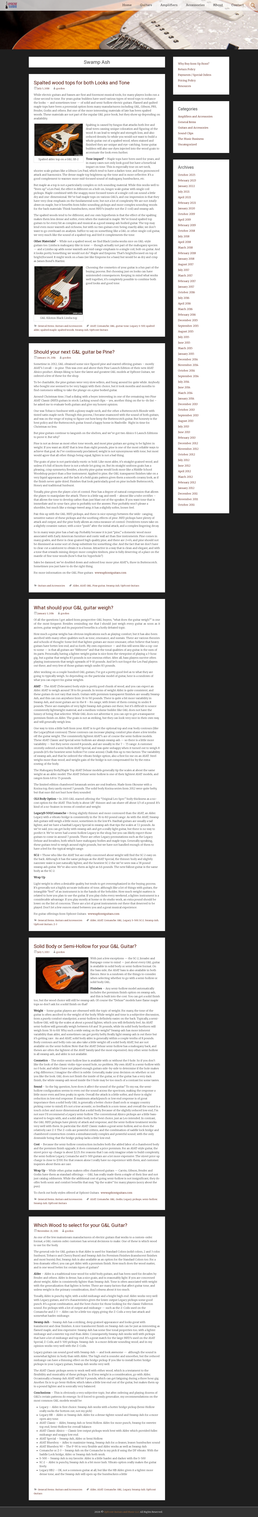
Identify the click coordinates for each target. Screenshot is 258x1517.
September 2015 (188, 325)
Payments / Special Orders (194, 74)
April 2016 (184, 303)
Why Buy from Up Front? (193, 63)
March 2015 (185, 348)
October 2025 (186, 174)
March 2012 (185, 476)
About (218, 5)
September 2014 (188, 376)
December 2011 (188, 493)
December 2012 (188, 443)
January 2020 (186, 208)
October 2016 (186, 292)
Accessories (195, 5)
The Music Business (191, 138)
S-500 (142, 325)
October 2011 (186, 504)
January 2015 (186, 353)
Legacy (134, 325)
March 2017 (185, 275)
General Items (46, 325)
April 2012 (184, 471)
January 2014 (186, 398)
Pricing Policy (187, 80)
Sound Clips (185, 133)
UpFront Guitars (98, 329)
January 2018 (186, 258)
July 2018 (183, 236)
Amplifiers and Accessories (195, 116)
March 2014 (185, 393)
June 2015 (184, 342)
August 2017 (186, 264)
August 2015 (186, 331)
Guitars (146, 5)
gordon (60, 88)
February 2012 (187, 482)
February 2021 (187, 202)
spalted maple (48, 329)
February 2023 (187, 180)
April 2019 (184, 219)
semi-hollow (149, 1199)
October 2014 (186, 370)
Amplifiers (169, 5)
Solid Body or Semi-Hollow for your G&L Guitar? (85, 946)
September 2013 (188, 415)
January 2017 (186, 286)
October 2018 (186, 230)
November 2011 (188, 499)
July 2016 (183, 297)
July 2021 (184, 191)
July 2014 (183, 381)
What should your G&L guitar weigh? (73, 607)
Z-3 (55, 924)
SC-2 (141, 920)
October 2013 (186, 409)
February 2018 (187, 253)
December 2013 (188, 404)
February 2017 (187, 281)
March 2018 (185, 247)
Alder (76, 585)
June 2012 (184, 465)
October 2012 (186, 454)
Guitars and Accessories (68, 325)
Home (127, 5)
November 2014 (188, 365)
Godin (119, 1199)
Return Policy (186, 69)
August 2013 (185, 421)
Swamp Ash (81, 329)
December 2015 (188, 320)
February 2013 (186, 437)
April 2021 (184, 197)
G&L (112, 325)
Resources (184, 86)
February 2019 (187, 225)
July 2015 (183, 337)
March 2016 (185, 309)
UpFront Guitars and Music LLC (122, 1511)
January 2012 (186, 488)
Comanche (103, 325)
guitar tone (122, 325)
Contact (237, 5)
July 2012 (184, 460)
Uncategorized (187, 144)
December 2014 (188, 359)
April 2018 (184, 242)
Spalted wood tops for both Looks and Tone (82, 83)
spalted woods (66, 329)
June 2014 (184, 387)
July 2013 (183, 426)
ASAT (93, 325)
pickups (137, 1199)
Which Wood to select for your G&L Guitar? (80, 1225)
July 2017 (183, 270)
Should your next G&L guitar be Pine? (74, 352)
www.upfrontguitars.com (110, 572)
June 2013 (184, 432)
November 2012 (188, 448)
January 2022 (186, 186)
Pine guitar (98, 585)
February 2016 (187, 314)
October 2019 (186, 214)
